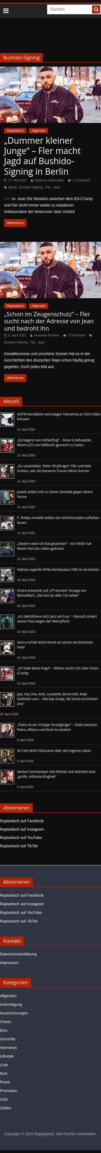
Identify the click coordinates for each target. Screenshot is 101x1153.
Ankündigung (11, 1004)
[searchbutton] (96, 9)
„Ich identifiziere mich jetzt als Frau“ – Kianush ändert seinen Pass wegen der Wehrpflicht (57, 619)
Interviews (8, 1047)
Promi (5, 1082)
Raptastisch (15, 131)
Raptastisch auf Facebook (22, 821)
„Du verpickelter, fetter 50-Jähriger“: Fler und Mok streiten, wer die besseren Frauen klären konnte (54, 468)
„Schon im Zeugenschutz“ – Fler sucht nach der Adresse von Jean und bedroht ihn (49, 321)
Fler (48, 187)
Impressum (9, 963)
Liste (4, 1065)
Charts (5, 1022)
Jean (56, 187)
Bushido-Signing (31, 187)
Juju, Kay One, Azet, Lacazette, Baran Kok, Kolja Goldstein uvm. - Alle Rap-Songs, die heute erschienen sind (57, 699)
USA (4, 1099)
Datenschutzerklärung (18, 954)
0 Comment (79, 180)
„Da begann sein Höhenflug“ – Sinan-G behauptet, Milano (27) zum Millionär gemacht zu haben (54, 442)
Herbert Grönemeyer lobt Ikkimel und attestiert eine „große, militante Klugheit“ (56, 774)
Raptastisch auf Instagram (22, 829)
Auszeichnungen (14, 1013)
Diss (3, 1030)
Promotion (8, 1091)
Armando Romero (47, 335)
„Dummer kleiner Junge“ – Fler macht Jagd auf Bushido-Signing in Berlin (42, 156)
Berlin (13, 187)
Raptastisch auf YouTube (21, 837)
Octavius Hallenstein (49, 180)
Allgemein (39, 131)
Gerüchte (8, 1039)
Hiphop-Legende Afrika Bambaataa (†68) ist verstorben (58, 569)
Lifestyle (7, 1056)
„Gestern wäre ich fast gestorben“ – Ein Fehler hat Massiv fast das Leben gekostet (54, 546)
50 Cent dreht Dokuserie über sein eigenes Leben (54, 750)
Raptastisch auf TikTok (19, 846)
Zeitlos (5, 1108)
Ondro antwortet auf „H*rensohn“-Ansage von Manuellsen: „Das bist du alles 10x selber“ (51, 593)
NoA (3, 1073)
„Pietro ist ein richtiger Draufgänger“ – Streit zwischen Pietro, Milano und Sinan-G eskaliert (57, 727)
